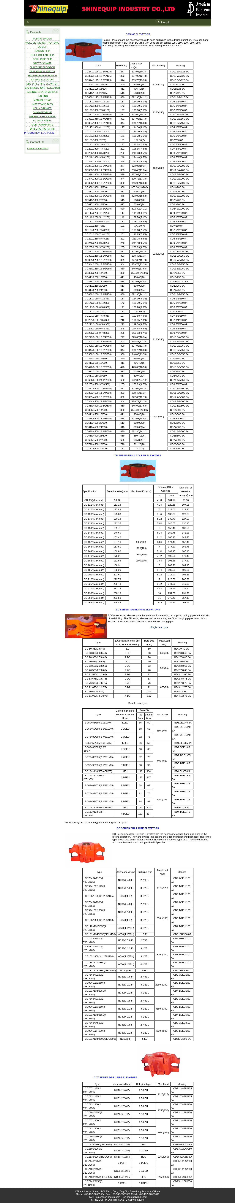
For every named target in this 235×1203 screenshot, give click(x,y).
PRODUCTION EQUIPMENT (40, 132)
